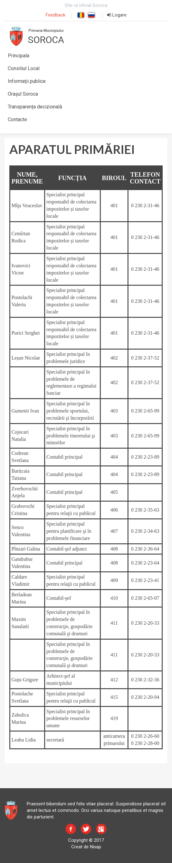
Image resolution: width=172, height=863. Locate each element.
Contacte (17, 119)
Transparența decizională (35, 107)
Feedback (55, 15)
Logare (117, 15)
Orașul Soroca (23, 94)
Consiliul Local (24, 68)
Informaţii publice (27, 81)
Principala (18, 56)
